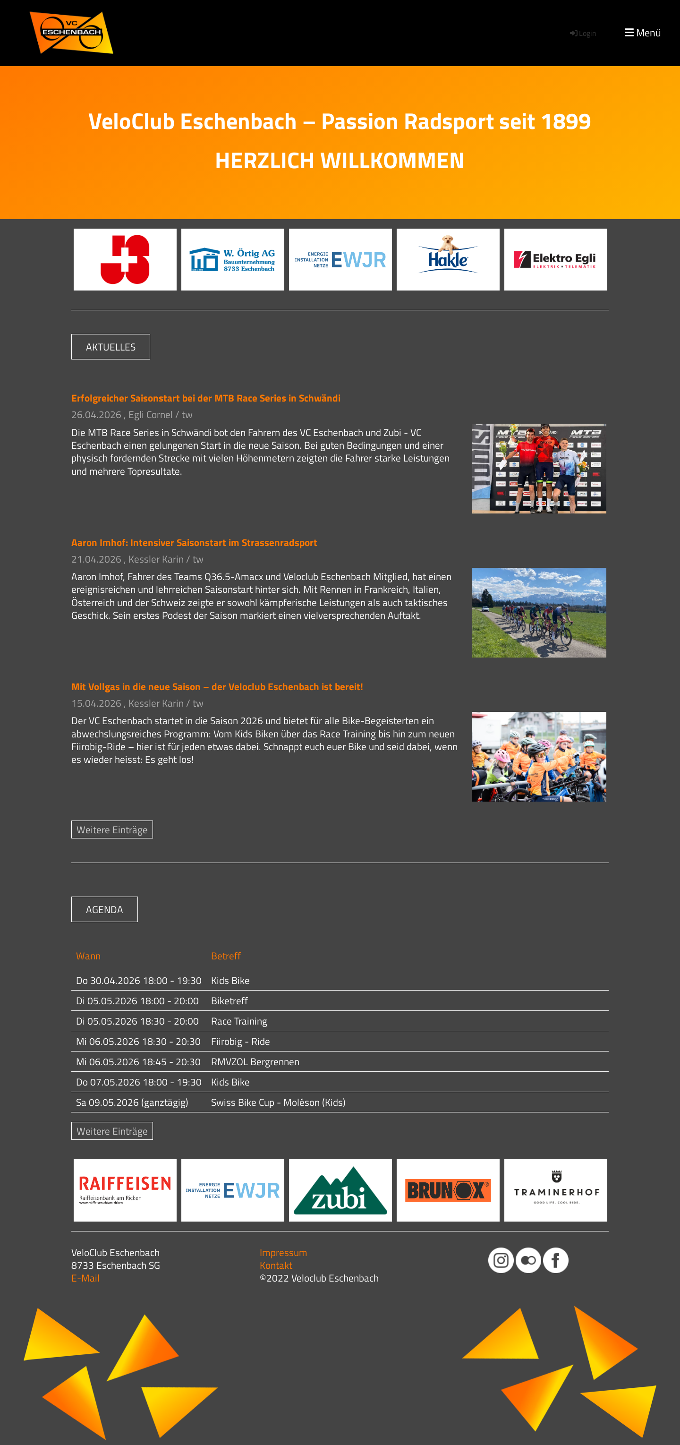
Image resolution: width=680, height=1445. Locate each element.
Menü (643, 32)
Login (582, 33)
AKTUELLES (111, 346)
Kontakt (276, 1265)
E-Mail (85, 1277)
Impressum (283, 1252)
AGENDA (104, 909)
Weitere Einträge (112, 829)
